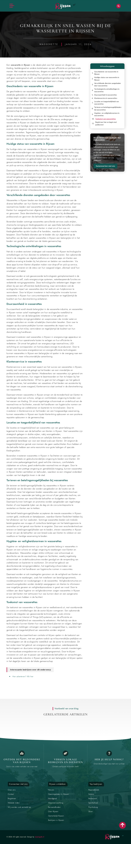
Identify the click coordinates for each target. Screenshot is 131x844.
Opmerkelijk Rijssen (56, 815)
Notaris (91, 794)
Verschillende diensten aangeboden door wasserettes (107, 84)
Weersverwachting (55, 802)
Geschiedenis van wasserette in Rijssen (106, 73)
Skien (90, 811)
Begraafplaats (93, 789)
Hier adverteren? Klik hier (22, 676)
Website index (13, 802)
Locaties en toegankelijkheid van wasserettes (106, 102)
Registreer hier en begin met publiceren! (106, 123)
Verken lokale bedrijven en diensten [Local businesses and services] (65, 761)
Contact (11, 794)
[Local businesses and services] (65, 753)
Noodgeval (52, 798)
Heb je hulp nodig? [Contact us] (109, 759)
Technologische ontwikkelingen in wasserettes (106, 90)
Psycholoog (93, 807)
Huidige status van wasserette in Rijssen (106, 78)
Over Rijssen (53, 811)
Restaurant (92, 798)
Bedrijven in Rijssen (56, 820)
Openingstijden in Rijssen (58, 794)
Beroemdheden (54, 807)
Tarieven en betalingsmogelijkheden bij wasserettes (107, 108)
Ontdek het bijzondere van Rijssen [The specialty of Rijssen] (22, 761)
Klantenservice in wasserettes (105, 98)
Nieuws (51, 789)
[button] (118, 6)
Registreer (12, 798)
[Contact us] (109, 753)
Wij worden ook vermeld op (19, 807)
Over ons (11, 789)
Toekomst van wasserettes (105, 119)
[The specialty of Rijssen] (22, 753)
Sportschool (93, 802)
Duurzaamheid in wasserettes (105, 95)
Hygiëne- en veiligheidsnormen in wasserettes (106, 114)
